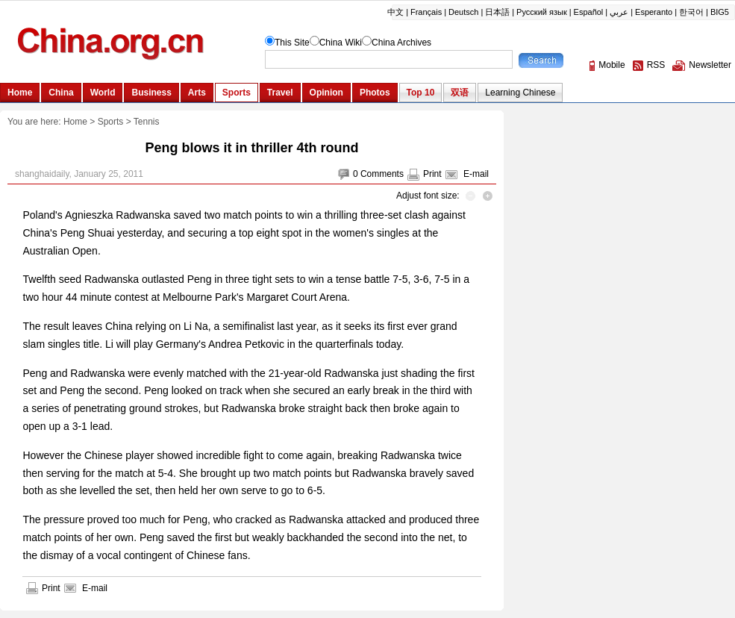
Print (432, 174)
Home (75, 121)
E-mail (476, 174)
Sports (111, 121)
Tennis (147, 121)
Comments (382, 174)
